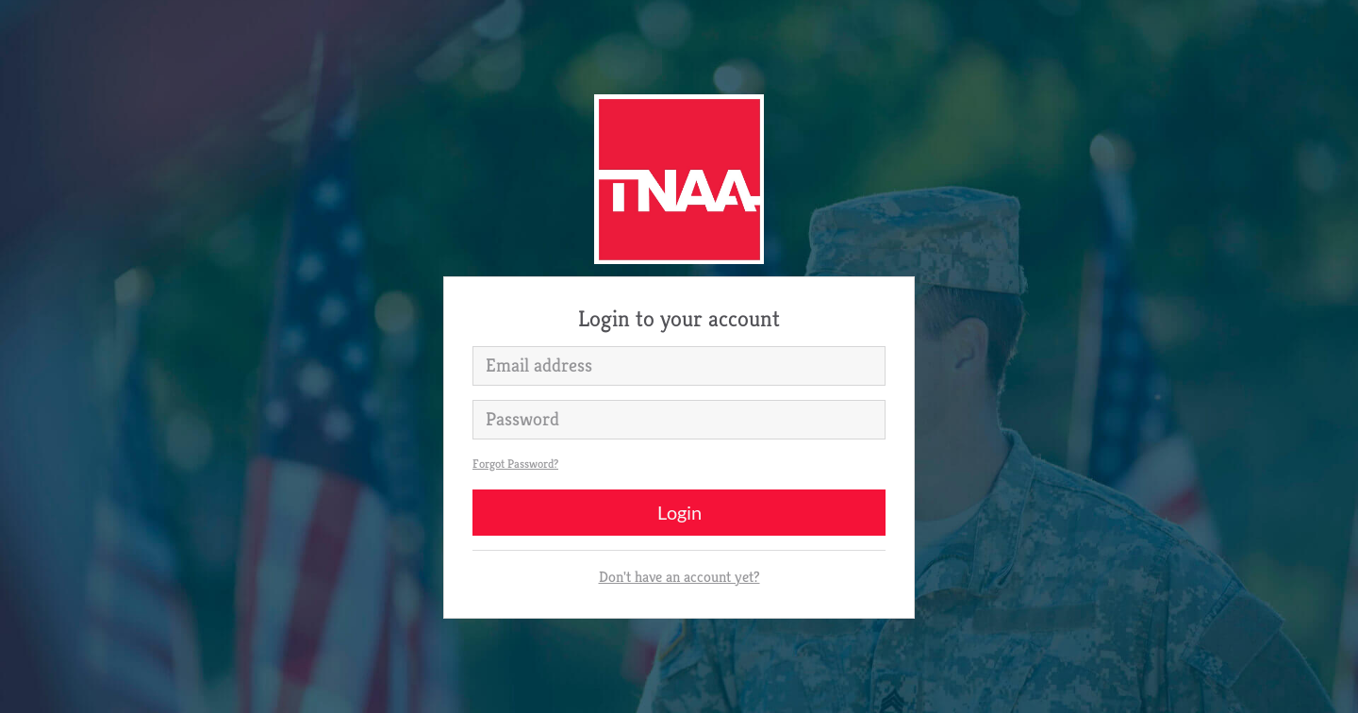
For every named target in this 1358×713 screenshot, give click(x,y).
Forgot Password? (515, 464)
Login (679, 512)
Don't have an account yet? (679, 577)
